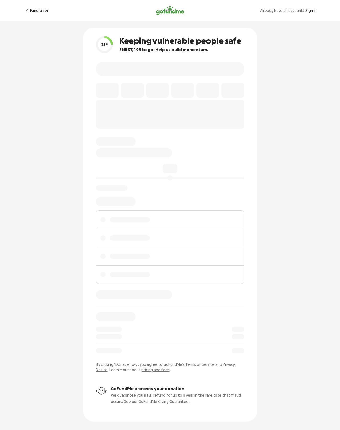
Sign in (311, 10)
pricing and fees (155, 370)
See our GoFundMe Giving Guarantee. (157, 401)
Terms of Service (200, 364)
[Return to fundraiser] (36, 10)
